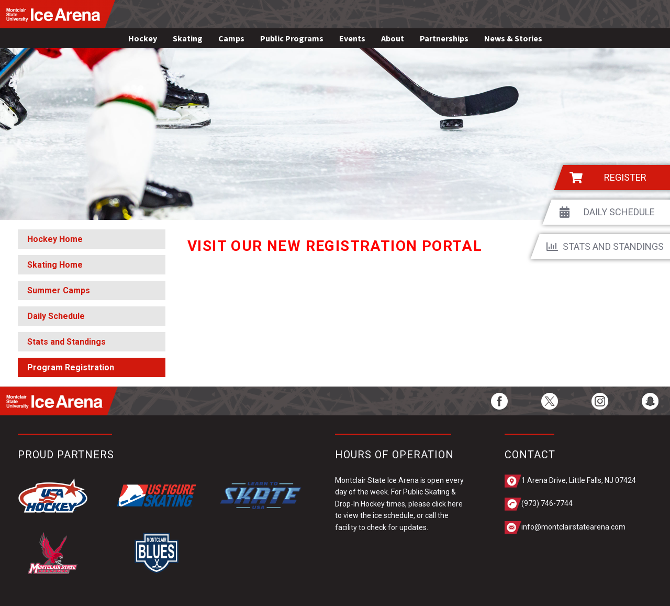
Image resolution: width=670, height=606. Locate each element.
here (455, 504)
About (392, 38)
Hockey (142, 38)
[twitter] (549, 401)
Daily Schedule (56, 316)
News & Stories (513, 38)
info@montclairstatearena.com (573, 527)
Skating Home (55, 265)
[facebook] (499, 401)
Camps (231, 38)
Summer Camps (58, 290)
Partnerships (444, 38)
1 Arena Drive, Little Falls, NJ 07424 (578, 480)
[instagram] (600, 401)
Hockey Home (55, 239)
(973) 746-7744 (547, 503)
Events (352, 38)
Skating (188, 38)
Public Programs (291, 38)
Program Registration (70, 367)
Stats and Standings (66, 342)
